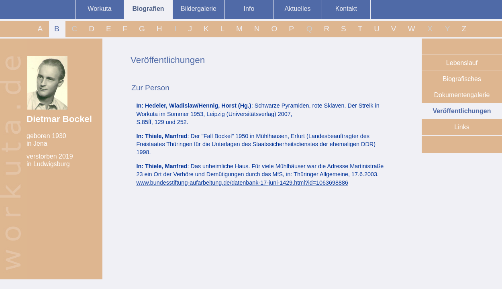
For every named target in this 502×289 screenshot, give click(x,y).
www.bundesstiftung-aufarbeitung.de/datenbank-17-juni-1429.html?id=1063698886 (242, 182)
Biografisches (462, 78)
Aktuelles (297, 8)
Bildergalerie (198, 8)
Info (249, 8)
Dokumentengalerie (462, 95)
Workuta (99, 8)
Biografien (148, 8)
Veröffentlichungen (462, 111)
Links (461, 127)
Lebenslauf (462, 62)
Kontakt (346, 8)
